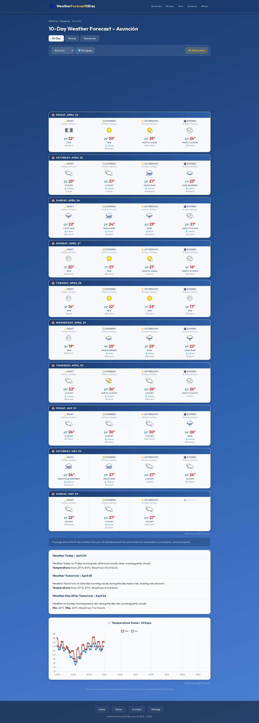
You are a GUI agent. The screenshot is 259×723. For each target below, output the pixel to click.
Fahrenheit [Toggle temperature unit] (196, 50)
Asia (180, 6)
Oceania (192, 6)
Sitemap (155, 709)
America (53, 21)
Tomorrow (90, 38)
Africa (204, 6)
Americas (156, 6)
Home (102, 709)
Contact (136, 709)
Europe (170, 6)
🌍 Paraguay (85, 50)
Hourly (72, 38)
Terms (118, 709)
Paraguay (65, 21)
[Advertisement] (130, 83)
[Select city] (63, 50)
